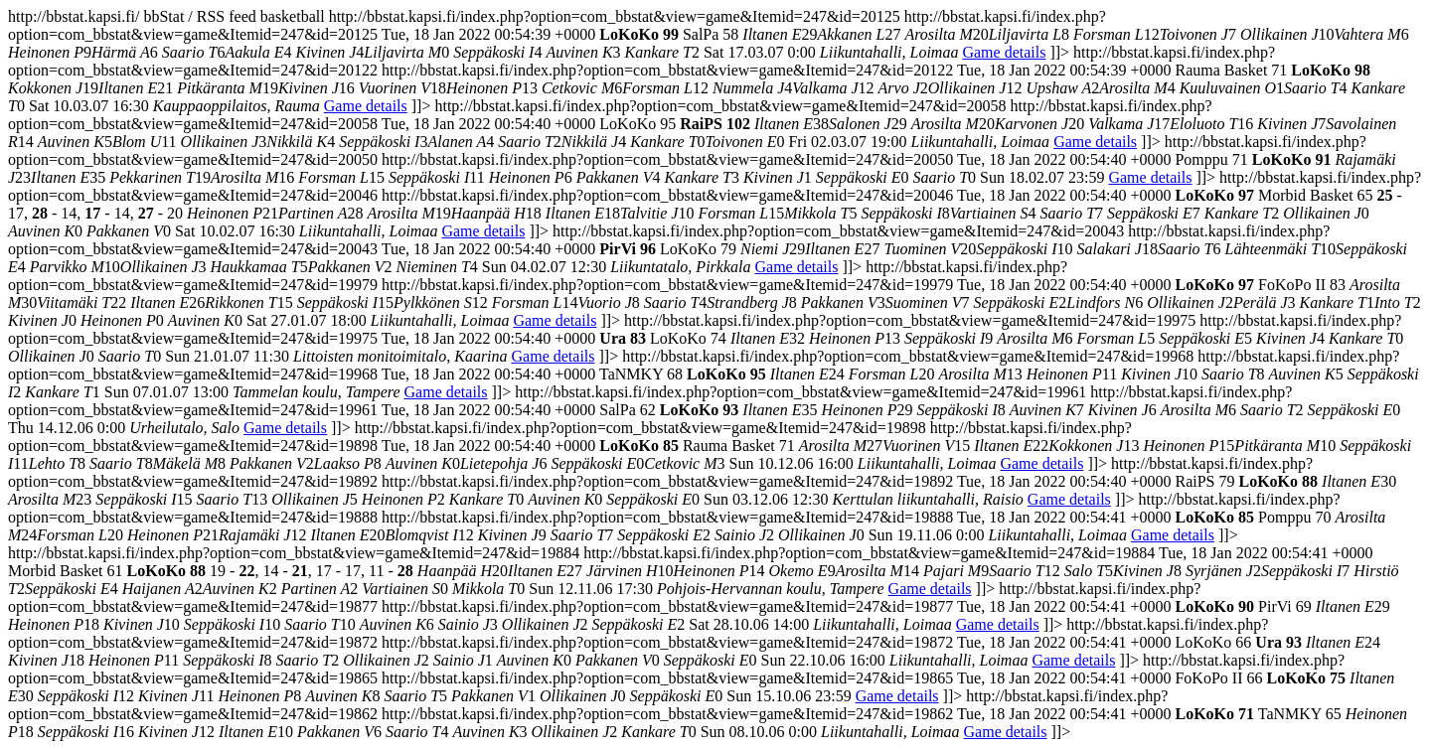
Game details (1003, 52)
